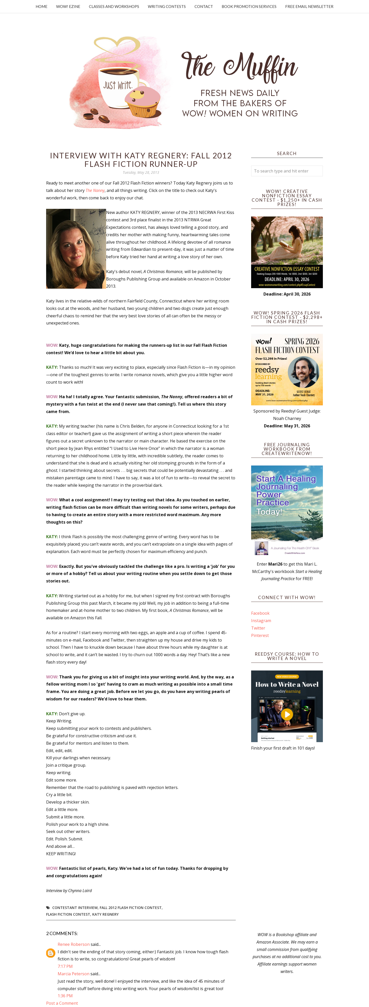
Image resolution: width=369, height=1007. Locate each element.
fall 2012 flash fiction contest (131, 907)
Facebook (260, 613)
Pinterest (260, 635)
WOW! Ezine (68, 6)
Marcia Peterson (73, 974)
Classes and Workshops (114, 6)
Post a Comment (62, 1003)
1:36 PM (65, 996)
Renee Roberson (74, 944)
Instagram (261, 620)
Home (41, 6)
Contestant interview (75, 907)
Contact (203, 6)
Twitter (258, 628)
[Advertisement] (287, 841)
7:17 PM (65, 966)
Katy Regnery (105, 914)
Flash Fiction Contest (68, 914)
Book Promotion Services (249, 6)
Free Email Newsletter (309, 6)
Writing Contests (167, 6)
